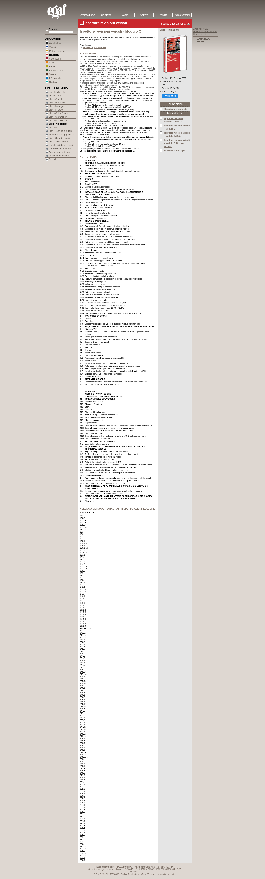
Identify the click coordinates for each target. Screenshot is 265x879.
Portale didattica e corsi (61, 145)
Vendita (163, 15)
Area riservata (200, 29)
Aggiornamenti (182, 15)
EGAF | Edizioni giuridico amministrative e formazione (61, 12)
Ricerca (53, 29)
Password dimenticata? (205, 31)
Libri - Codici (55, 99)
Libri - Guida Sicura (59, 113)
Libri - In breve (56, 109)
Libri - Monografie (58, 106)
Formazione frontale (59, 155)
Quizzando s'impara (59, 141)
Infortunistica (55, 77)
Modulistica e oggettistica (62, 134)
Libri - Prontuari (57, 102)
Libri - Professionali (59, 120)
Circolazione (55, 42)
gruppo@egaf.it (115, 869)
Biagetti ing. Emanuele (94, 47)
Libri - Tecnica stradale (60, 131)
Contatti (144, 15)
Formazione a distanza (60, 152)
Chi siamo (106, 15)
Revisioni (54, 54)
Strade (52, 74)
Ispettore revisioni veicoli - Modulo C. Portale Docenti (177, 143)
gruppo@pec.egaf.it (166, 874)
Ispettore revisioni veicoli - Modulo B (177, 127)
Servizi (52, 159)
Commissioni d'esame (60, 148)
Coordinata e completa (175, 109)
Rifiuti (52, 66)
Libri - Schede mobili (59, 138)
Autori (125, 15)
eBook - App (55, 95)
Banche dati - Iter (57, 92)
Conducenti (55, 58)
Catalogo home (87, 15)
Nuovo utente (200, 34)
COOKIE (129, 869)
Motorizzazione (57, 50)
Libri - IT (53, 127)
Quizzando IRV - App (174, 150)
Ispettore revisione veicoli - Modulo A (173, 120)
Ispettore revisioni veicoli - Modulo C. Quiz (177, 134)
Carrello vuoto (203, 40)
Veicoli (52, 46)
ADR (51, 62)
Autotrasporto (56, 70)
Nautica (53, 81)
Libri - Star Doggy (58, 116)
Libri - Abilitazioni (58, 124)
